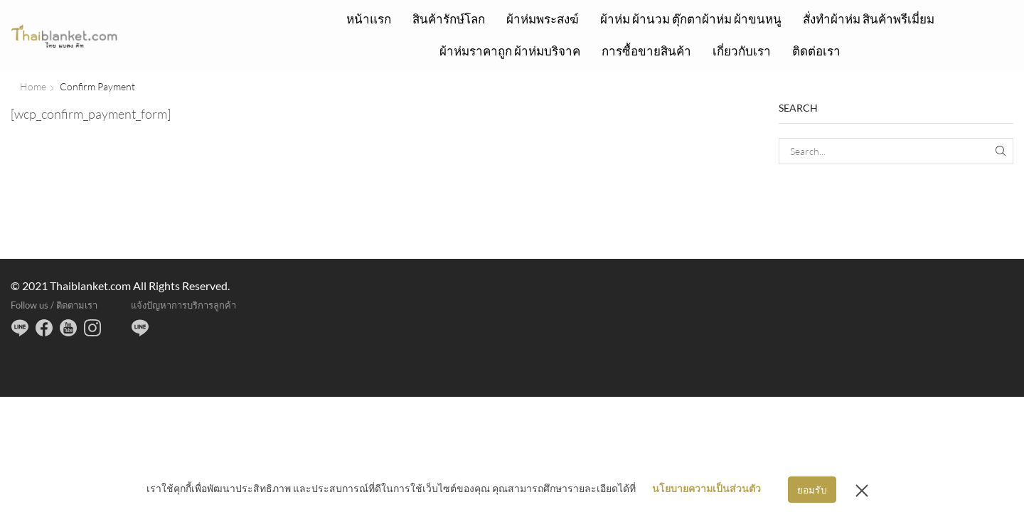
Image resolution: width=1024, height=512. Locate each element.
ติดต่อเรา (816, 50)
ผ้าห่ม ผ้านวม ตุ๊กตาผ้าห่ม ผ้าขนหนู (691, 18)
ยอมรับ (812, 490)
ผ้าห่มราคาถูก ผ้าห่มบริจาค (509, 50)
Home (33, 86)
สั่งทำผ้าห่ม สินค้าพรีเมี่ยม (868, 18)
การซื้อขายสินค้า (646, 50)
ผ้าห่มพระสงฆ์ (542, 18)
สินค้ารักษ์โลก (448, 18)
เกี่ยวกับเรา (742, 50)
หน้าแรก (368, 18)
